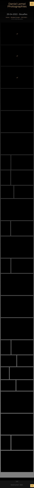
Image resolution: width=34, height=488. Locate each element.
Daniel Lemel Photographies (17, 5)
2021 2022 (24, 17)
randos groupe (15, 17)
